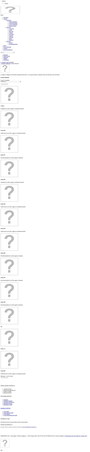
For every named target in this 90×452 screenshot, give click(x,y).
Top (1, 450)
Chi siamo (5, 17)
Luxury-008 (3, 253)
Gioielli (5, 19)
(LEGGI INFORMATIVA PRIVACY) (29, 427)
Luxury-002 (3, 130)
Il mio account (6, 56)
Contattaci (5, 399)
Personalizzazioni (13, 44)
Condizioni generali (7, 401)
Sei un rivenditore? (7, 49)
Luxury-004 (3, 204)
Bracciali (11, 31)
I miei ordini (6, 411)
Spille (10, 38)
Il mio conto (5, 408)
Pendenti (11, 40)
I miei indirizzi (6, 414)
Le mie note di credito (8, 412)
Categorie (8, 27)
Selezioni (8, 41)
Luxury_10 (3, 348)
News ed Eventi (7, 47)
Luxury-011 (3, 155)
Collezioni (8, 20)
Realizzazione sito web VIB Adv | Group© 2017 (76, 436)
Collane (11, 33)
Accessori (11, 28)
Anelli (10, 30)
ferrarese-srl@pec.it (60, 436)
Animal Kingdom (13, 23)
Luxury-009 (3, 302)
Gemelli (11, 35)
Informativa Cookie (7, 404)
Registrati (5, 54)
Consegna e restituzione (8, 402)
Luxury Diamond (13, 24)
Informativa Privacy (7, 403)
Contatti (5, 48)
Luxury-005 (3, 179)
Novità (10, 42)
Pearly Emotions (13, 21)
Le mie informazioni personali (10, 415)
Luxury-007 (3, 277)
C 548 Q (2, 106)
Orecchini (11, 34)
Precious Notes (12, 26)
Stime (4, 45)
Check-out (5, 57)
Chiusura (11, 37)
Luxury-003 (3, 228)
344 (1, 326)
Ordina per (3, 81)
